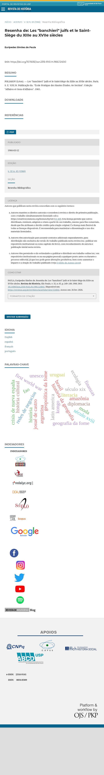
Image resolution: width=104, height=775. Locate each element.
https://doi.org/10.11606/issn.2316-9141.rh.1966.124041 (38, 61)
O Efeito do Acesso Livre (68, 310)
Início (8, 22)
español (9, 389)
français (9, 393)
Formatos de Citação (22, 343)
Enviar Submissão (17, 364)
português (10, 398)
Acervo (17, 22)
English (8, 384)
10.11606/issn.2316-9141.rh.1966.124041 (26, 334)
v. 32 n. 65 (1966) (32, 22)
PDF (11, 179)
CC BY (57, 266)
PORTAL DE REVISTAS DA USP (16, 4)
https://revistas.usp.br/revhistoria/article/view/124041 (33, 337)
